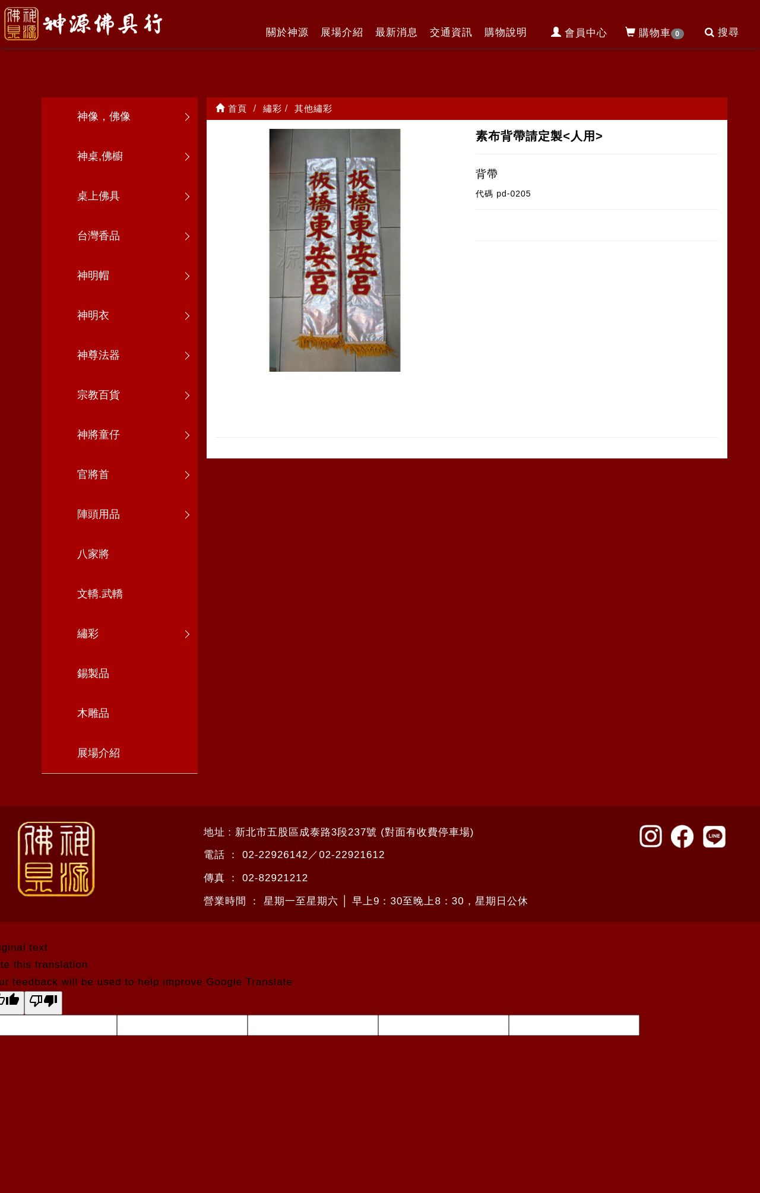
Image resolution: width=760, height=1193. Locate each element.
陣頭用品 (98, 514)
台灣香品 (98, 236)
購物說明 (505, 32)
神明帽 (93, 275)
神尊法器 (98, 355)
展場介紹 (342, 32)
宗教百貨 (98, 395)
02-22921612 (352, 854)
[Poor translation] (43, 1003)
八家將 (93, 554)
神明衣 (93, 315)
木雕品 (93, 713)
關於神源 (287, 32)
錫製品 (93, 673)
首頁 (231, 108)
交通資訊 (451, 32)
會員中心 (579, 33)
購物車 (654, 33)
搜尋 (722, 32)
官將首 (93, 474)
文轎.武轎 (100, 594)
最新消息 (396, 32)
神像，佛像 (104, 116)
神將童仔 (98, 435)
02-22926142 (275, 854)
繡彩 (88, 634)
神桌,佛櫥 (100, 156)
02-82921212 (275, 878)
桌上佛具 (98, 196)
